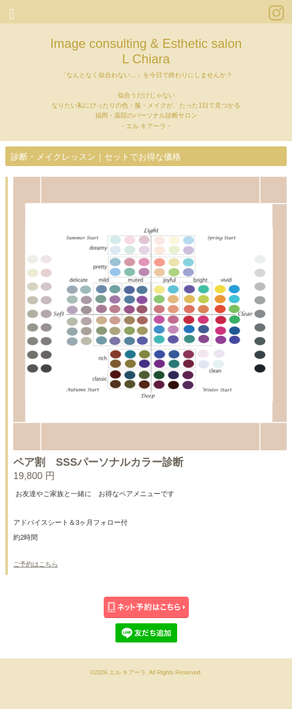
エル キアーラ (127, 672)
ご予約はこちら (35, 564)
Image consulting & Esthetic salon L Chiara (145, 51)
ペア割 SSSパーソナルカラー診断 (98, 462)
